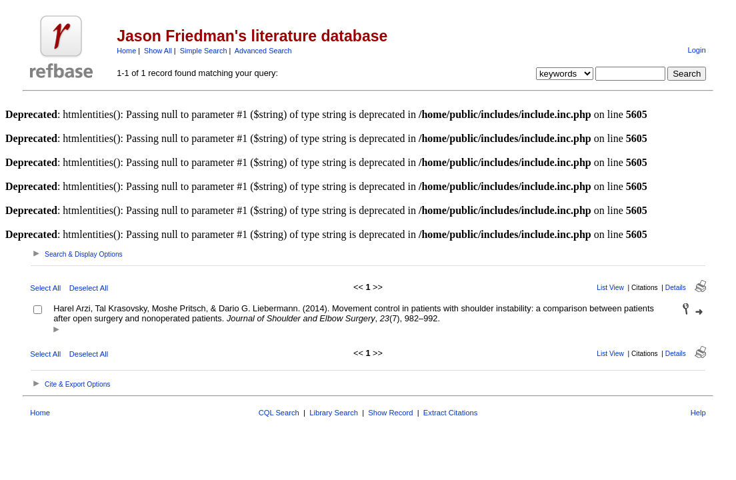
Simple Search (203, 51)
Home (126, 51)
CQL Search (279, 413)
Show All (158, 51)
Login (696, 50)
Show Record (390, 413)
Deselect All (88, 288)
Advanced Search (263, 51)
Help (698, 413)
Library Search (333, 413)
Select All (45, 288)
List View (610, 287)
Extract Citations (450, 413)
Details (675, 287)
